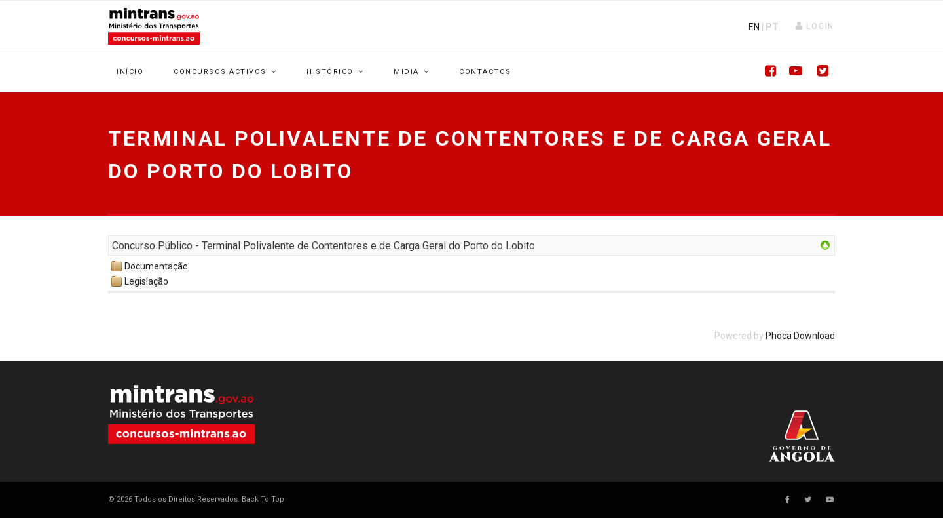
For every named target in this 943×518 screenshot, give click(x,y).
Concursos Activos (220, 72)
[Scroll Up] (262, 499)
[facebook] (787, 499)
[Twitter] (818, 72)
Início (130, 72)
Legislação (146, 281)
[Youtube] (792, 72)
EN (754, 27)
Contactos (485, 72)
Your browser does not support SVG (181, 414)
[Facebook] (766, 72)
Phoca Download (800, 335)
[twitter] (807, 499)
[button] (815, 26)
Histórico (330, 72)
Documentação (156, 266)
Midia (406, 72)
